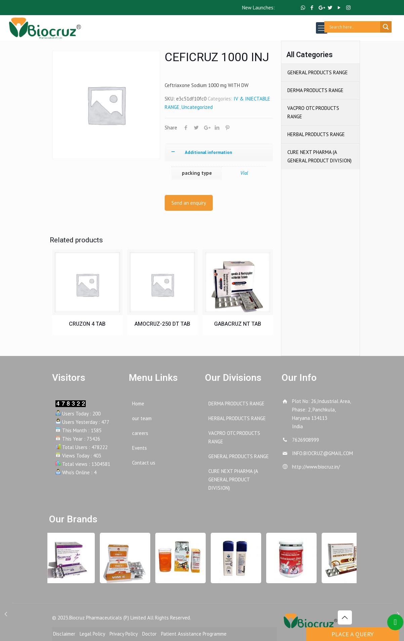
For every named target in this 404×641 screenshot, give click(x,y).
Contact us (143, 462)
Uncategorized (197, 107)
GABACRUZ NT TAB (237, 324)
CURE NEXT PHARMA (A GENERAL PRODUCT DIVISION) (319, 156)
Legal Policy (92, 634)
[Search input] (353, 27)
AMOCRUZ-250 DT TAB (162, 324)
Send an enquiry (188, 203)
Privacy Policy (124, 634)
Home (138, 403)
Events (139, 448)
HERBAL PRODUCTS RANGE (316, 134)
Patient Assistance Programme (194, 634)
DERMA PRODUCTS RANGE (315, 90)
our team (142, 418)
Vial (244, 173)
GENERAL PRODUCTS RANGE (317, 72)
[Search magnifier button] (386, 27)
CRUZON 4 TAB (87, 324)
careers (140, 433)
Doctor (149, 634)
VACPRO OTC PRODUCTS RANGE (313, 112)
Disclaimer (64, 634)
